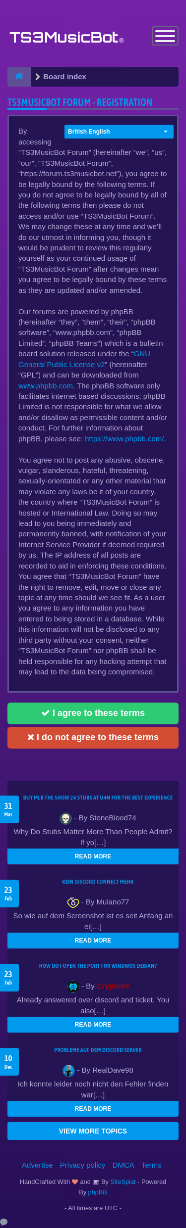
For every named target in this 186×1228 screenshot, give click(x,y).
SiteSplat (122, 1181)
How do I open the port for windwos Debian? (98, 965)
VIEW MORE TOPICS (93, 1131)
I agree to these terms (93, 713)
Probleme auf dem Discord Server (98, 1049)
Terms (151, 1165)
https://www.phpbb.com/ (124, 438)
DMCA (123, 1165)
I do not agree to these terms (93, 737)
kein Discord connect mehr (97, 881)
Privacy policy (83, 1165)
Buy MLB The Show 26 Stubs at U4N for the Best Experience (98, 797)
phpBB (97, 1192)
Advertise (37, 1165)
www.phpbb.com (45, 385)
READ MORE (93, 856)
